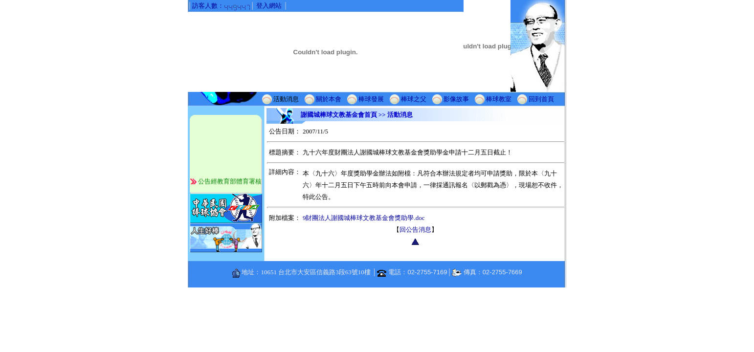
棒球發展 (371, 98)
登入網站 (269, 5)
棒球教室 (498, 98)
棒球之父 (413, 98)
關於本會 (328, 98)
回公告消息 (415, 229)
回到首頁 (541, 98)
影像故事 (456, 98)
